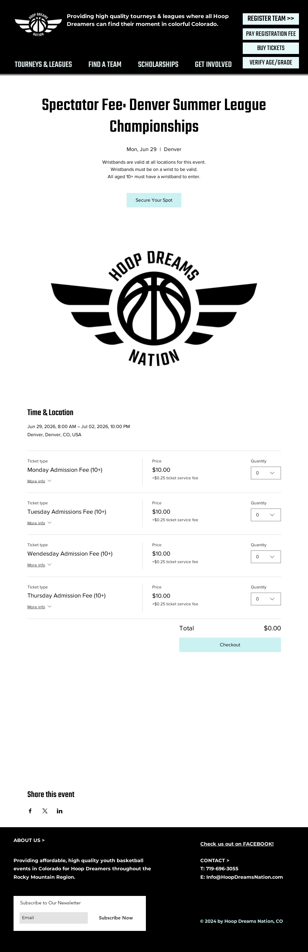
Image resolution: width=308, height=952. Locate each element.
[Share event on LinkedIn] (60, 811)
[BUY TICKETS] (271, 48)
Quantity (258, 461)
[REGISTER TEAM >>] (271, 19)
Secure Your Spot (154, 200)
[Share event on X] (45, 811)
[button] (43, 63)
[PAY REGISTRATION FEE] (271, 34)
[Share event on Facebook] (30, 811)
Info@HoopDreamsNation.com (244, 877)
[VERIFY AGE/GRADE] (271, 62)
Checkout (230, 644)
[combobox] (266, 473)
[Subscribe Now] (116, 917)
